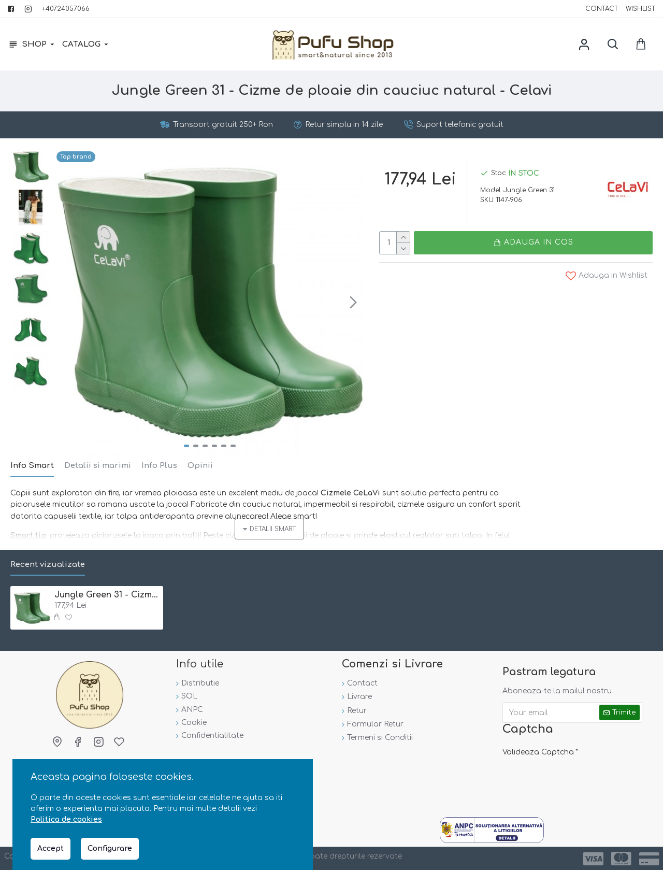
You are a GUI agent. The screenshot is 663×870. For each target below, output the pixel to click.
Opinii (200, 465)
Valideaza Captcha (538, 752)
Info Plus (159, 465)
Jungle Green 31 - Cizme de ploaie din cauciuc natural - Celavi (107, 595)
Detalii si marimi (97, 465)
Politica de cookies (66, 819)
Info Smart (32, 465)
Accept (50, 848)
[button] (353, 302)
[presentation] (574, 779)
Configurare (110, 848)
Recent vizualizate (47, 564)
